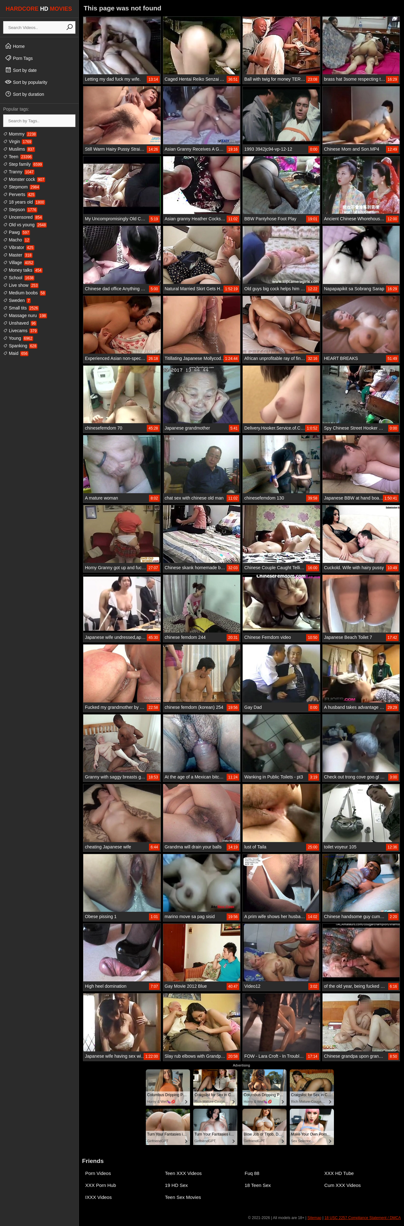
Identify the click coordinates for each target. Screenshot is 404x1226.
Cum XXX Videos (342, 1185)
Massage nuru (25, 315)
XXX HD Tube (339, 1173)
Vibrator (18, 247)
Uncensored (23, 217)
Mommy (20, 133)
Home (15, 46)
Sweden (17, 300)
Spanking (20, 345)
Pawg (16, 232)
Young (18, 338)
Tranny (18, 171)
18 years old (24, 202)
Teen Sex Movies (183, 1197)
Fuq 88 (252, 1173)
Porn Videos (98, 1173)
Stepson (20, 209)
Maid (15, 353)
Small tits (21, 307)
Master (18, 254)
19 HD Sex (176, 1185)
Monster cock (24, 179)
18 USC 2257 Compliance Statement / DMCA (362, 1218)
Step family (23, 164)
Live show (21, 285)
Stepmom (21, 186)
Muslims (19, 149)
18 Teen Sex (258, 1185)
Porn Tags (19, 58)
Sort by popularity (26, 81)
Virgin (17, 141)
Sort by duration (24, 93)
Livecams (20, 330)
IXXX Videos (98, 1197)
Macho (16, 239)
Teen (18, 156)
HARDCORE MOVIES (39, 9)
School (18, 277)
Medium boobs (24, 292)
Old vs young (25, 224)
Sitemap (314, 1218)
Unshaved (20, 323)
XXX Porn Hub (100, 1185)
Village (18, 262)
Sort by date (21, 70)
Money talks (23, 270)
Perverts (19, 194)
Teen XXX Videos (183, 1173)
